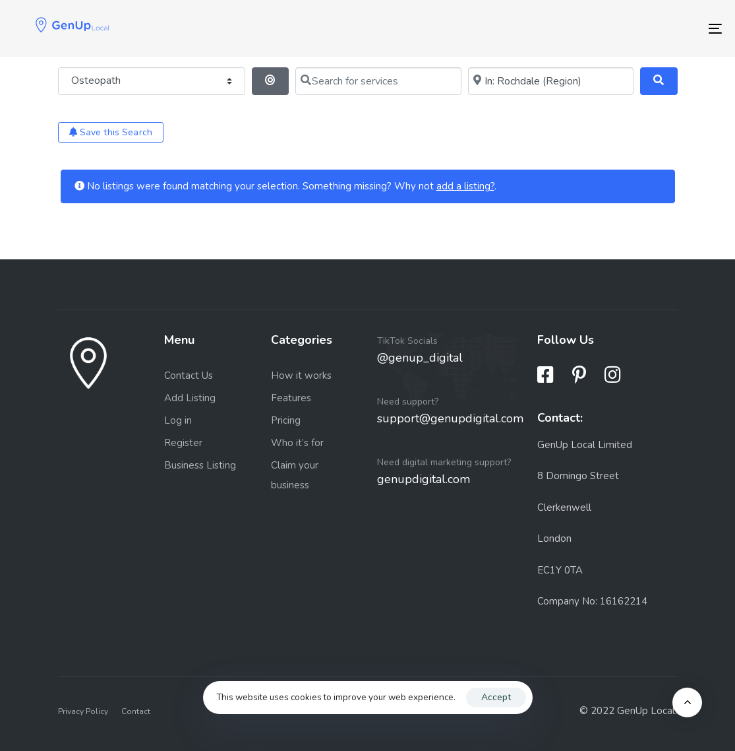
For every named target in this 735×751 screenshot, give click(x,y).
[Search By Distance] (270, 81)
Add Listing (190, 398)
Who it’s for (297, 442)
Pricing (286, 420)
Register (183, 442)
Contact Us (188, 375)
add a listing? (465, 186)
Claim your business (294, 475)
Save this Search (111, 132)
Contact (135, 711)
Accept (496, 697)
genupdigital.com (423, 479)
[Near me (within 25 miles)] (550, 81)
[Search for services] (378, 81)
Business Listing (200, 465)
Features (291, 398)
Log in (178, 420)
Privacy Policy (83, 711)
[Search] (659, 81)
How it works (301, 375)
